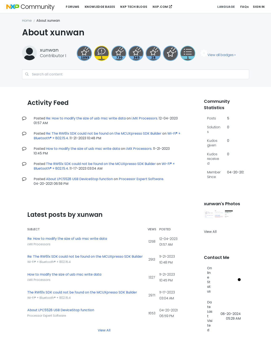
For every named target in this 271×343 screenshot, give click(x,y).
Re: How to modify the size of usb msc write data (86, 118)
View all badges (221, 54)
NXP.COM (160, 7)
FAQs (244, 7)
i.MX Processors (144, 118)
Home (27, 20)
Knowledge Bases (100, 7)
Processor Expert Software (141, 179)
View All (104, 330)
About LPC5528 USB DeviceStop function (79, 179)
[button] (209, 214)
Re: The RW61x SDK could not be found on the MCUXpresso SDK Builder (103, 133)
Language (226, 7)
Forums (72, 7)
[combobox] (135, 74)
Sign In (259, 7)
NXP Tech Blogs (133, 7)
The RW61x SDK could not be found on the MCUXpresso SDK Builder (101, 163)
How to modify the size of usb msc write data (83, 148)
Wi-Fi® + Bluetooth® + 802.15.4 (49, 262)
